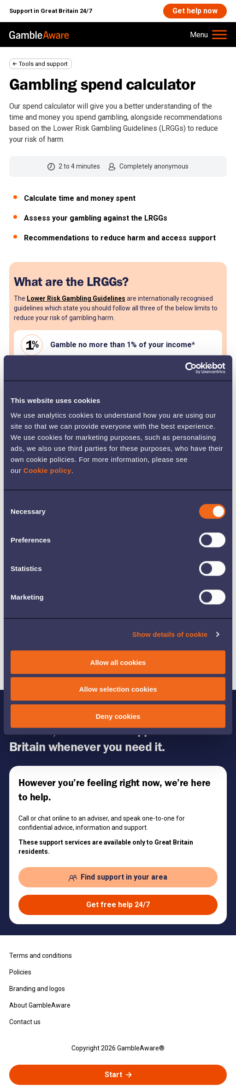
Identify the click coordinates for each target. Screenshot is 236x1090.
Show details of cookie (170, 634)
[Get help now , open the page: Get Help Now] (195, 11)
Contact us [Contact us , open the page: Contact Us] (25, 1022)
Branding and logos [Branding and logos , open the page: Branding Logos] (37, 988)
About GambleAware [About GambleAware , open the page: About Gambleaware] (40, 1005)
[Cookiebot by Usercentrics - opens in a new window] (185, 368)
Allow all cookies (118, 662)
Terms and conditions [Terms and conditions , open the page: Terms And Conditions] (40, 955)
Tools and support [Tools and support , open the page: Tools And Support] (43, 63)
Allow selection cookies (118, 689)
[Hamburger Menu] (208, 34)
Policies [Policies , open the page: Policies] (20, 972)
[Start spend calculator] (118, 1075)
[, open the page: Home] (39, 34)
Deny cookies (118, 716)
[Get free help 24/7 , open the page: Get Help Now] (118, 905)
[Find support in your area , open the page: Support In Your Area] (118, 877)
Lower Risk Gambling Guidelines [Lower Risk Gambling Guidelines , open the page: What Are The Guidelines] (76, 298)
